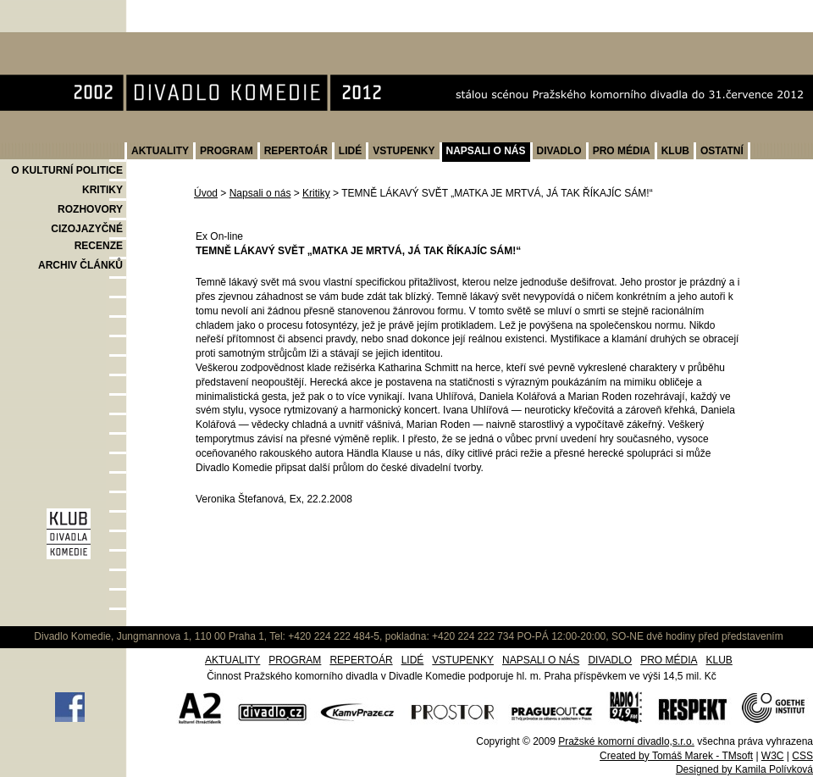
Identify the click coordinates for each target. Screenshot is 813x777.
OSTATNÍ (722, 151)
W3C (772, 756)
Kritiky (316, 193)
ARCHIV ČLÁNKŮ (80, 265)
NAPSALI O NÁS (486, 151)
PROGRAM (226, 151)
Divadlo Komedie (54, 41)
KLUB (675, 151)
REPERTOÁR (296, 151)
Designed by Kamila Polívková (744, 769)
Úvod (206, 193)
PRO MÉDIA (621, 151)
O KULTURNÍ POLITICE (67, 170)
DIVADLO (559, 151)
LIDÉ (350, 151)
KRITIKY (102, 190)
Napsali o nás (260, 193)
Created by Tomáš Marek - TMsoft (676, 756)
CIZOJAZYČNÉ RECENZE (87, 237)
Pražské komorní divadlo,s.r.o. (626, 741)
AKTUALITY (160, 151)
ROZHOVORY (90, 209)
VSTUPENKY (403, 151)
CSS (802, 756)
